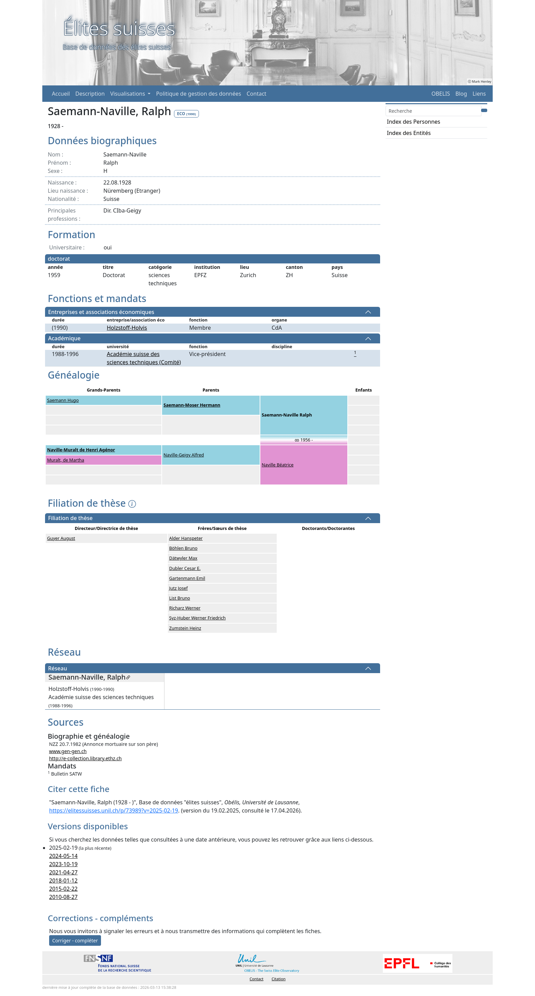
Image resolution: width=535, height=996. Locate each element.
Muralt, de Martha (65, 460)
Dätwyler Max (183, 558)
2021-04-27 (63, 872)
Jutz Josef (178, 588)
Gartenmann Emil (187, 578)
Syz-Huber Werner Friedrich (197, 618)
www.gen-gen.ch (68, 751)
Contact (256, 93)
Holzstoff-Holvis (127, 327)
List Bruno (179, 598)
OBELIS (440, 93)
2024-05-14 (63, 856)
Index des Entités (409, 133)
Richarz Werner (185, 608)
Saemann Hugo (63, 400)
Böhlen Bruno (183, 548)
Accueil (61, 93)
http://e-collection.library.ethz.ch (85, 758)
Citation (279, 978)
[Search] (433, 111)
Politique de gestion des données (198, 93)
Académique (64, 338)
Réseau (57, 668)
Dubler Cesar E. (185, 568)
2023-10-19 (63, 864)
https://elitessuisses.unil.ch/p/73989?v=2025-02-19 (113, 810)
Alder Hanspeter (186, 538)
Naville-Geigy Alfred (183, 455)
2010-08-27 (63, 897)
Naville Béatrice (277, 465)
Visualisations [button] (128, 93)
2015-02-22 (63, 888)
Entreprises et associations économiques (101, 312)
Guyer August (61, 538)
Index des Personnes (413, 121)
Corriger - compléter (75, 940)
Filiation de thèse (70, 518)
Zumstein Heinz (185, 628)
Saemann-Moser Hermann (191, 405)
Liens (479, 93)
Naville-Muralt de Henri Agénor (81, 450)
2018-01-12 (63, 880)
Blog (461, 93)
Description (90, 93)
